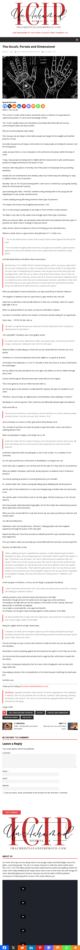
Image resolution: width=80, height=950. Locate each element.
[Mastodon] (28, 106)
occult (40, 713)
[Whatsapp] (38, 106)
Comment (6, 753)
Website (5, 785)
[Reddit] (14, 106)
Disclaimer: (9, 692)
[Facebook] (5, 106)
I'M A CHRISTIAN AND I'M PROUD (28, 52)
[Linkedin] (19, 106)
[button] (76, 39)
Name (5, 771)
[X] (9, 106)
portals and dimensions (58, 713)
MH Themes (54, 943)
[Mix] (33, 106)
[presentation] (21, 801)
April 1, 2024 (9, 52)
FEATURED (47, 52)
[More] (43, 106)
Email (4, 778)
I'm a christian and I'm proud (21, 713)
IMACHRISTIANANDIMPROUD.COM (34, 686)
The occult (27, 717)
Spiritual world (11, 717)
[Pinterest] (24, 106)
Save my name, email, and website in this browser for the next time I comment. (36, 793)
